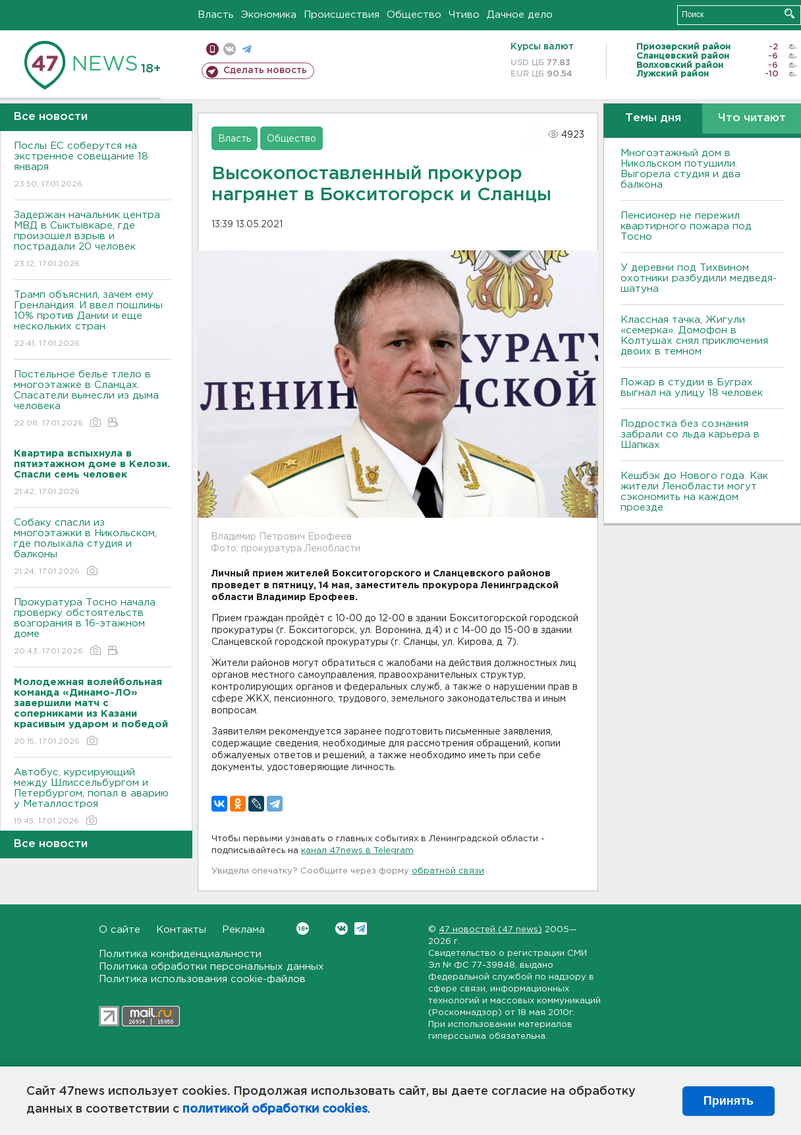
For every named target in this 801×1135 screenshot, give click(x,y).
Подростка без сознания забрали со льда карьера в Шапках (690, 434)
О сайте (119, 930)
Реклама (243, 930)
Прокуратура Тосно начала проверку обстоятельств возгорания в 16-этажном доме (92, 627)
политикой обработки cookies (275, 1109)
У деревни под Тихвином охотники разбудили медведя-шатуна (699, 278)
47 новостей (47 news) (490, 929)
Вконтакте (302, 928)
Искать (789, 13)
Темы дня (653, 118)
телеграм (246, 49)
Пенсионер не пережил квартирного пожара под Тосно (686, 226)
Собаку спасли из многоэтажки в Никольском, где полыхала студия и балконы (92, 547)
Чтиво (464, 15)
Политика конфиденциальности (180, 954)
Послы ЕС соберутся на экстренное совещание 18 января (92, 166)
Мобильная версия (212, 49)
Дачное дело (520, 15)
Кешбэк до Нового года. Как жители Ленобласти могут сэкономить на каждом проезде (694, 492)
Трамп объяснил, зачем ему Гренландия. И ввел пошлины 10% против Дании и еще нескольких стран (92, 320)
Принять (729, 1100)
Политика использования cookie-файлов (202, 979)
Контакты (181, 930)
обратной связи (448, 871)
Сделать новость (265, 70)
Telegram (360, 928)
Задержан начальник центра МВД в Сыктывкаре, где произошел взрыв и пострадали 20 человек (92, 240)
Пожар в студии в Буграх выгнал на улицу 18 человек (692, 387)
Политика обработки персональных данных (211, 966)
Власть (216, 15)
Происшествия (341, 15)
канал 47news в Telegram (357, 850)
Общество (414, 15)
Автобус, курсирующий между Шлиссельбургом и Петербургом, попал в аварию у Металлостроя (92, 797)
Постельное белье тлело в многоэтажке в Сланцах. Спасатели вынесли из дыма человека (92, 399)
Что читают (752, 118)
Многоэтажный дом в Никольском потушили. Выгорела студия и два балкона (680, 169)
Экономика (268, 15)
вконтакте (229, 49)
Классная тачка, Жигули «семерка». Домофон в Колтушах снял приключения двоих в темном (694, 336)
